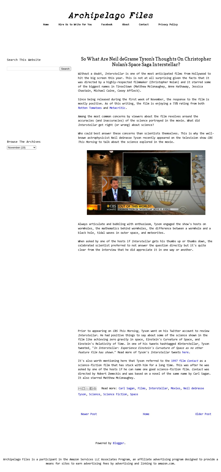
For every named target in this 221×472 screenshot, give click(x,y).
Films (142, 388)
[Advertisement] (110, 43)
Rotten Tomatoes (90, 108)
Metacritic (117, 108)
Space (134, 394)
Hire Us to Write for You (75, 24)
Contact (144, 24)
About (125, 24)
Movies (175, 388)
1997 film (179, 361)
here (185, 352)
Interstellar (158, 388)
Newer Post (89, 414)
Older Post (203, 414)
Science (94, 394)
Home (46, 24)
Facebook (106, 24)
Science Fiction (115, 394)
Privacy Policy (168, 24)
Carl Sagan (126, 388)
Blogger (118, 443)
